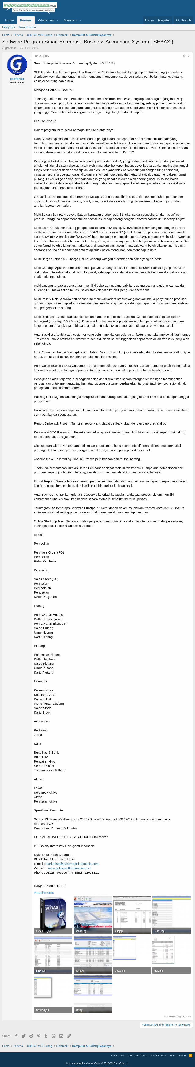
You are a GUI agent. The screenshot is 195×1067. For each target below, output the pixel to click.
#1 (189, 56)
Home (9, 20)
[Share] (183, 56)
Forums (26, 20)
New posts (8, 27)
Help (173, 1055)
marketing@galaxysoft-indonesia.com (72, 863)
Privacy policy (158, 1055)
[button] (58, 20)
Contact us (117, 1055)
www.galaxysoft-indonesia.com (69, 868)
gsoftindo (10, 48)
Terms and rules (137, 1055)
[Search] (183, 20)
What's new (46, 20)
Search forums (27, 27)
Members (70, 20)
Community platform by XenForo (97, 1063)
